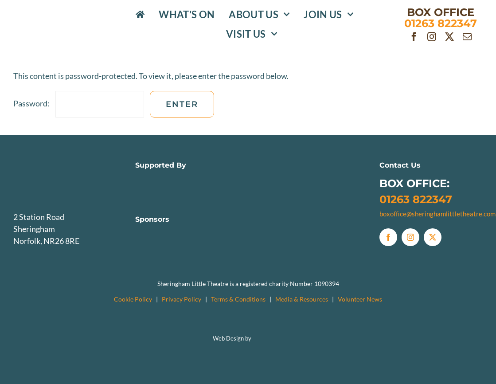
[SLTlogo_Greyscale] (65, 161)
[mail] (467, 36)
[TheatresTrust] (336, 179)
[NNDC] (218, 179)
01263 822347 (415, 199)
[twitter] (449, 36)
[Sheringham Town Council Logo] (277, 179)
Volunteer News (360, 299)
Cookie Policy (133, 299)
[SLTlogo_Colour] (61, 15)
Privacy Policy (181, 299)
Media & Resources (301, 299)
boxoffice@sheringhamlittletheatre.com (437, 214)
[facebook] (414, 36)
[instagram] (431, 36)
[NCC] (160, 179)
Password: (78, 103)
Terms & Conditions (238, 299)
